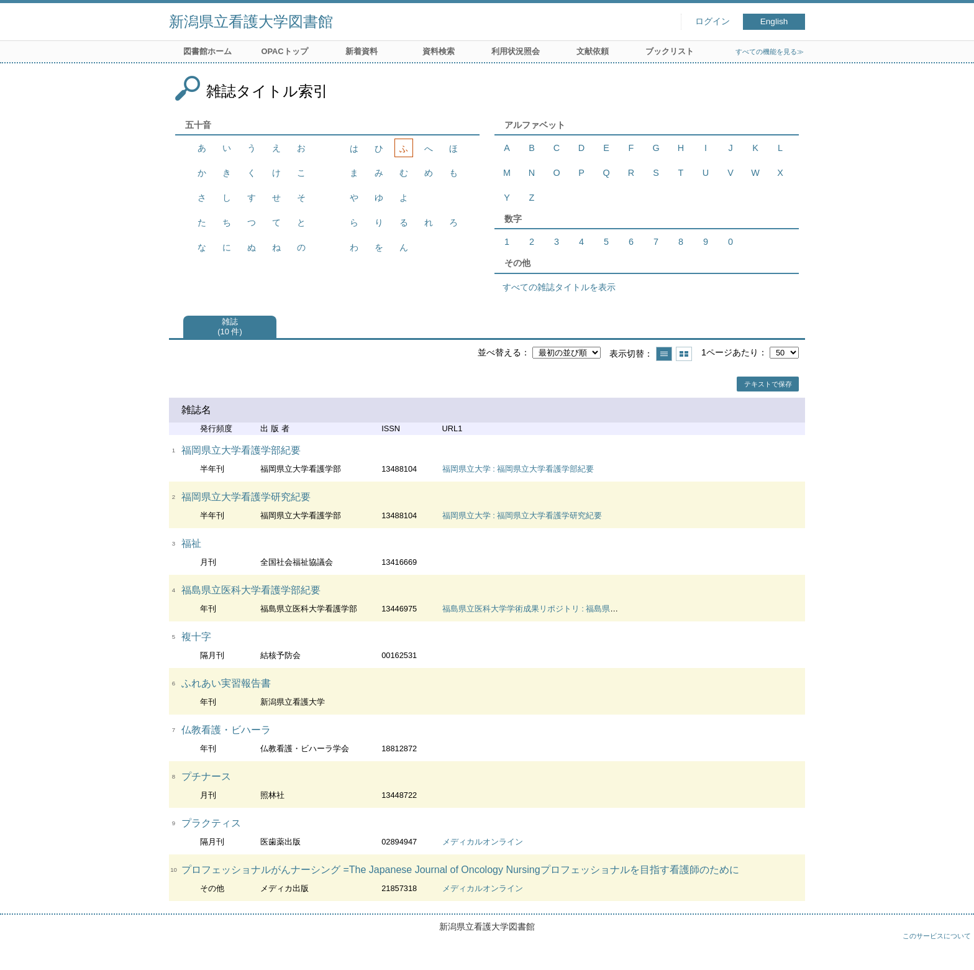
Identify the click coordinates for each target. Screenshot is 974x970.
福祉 (191, 543)
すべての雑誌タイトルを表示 (559, 287)
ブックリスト (669, 51)
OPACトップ (284, 51)
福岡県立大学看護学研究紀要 (246, 497)
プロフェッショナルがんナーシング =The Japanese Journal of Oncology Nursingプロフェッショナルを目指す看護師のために (460, 869)
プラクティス (211, 823)
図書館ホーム (207, 51)
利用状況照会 (515, 51)
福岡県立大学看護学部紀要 (241, 450)
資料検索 (438, 51)
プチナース (206, 776)
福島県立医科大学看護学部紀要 (251, 590)
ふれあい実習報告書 (226, 683)
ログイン (712, 21)
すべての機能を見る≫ (769, 51)
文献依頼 (592, 51)
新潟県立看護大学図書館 (251, 21)
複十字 (196, 636)
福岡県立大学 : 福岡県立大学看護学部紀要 (518, 469)
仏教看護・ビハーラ (226, 730)
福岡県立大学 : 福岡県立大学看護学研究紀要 (522, 515)
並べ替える (499, 352)
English (774, 21)
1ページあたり (729, 352)
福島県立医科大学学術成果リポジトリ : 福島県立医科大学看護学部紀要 (570, 608)
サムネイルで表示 (684, 354)
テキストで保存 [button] (768, 384)
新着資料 (361, 51)
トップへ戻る (952, 948)
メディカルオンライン (482, 841)
